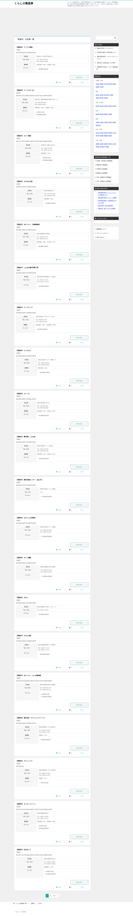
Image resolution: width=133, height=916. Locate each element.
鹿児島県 (102, 146)
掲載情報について (101, 229)
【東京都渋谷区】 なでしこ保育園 (107, 197)
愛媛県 (106, 135)
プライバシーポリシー (102, 233)
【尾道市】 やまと (22, 597)
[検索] (106, 38)
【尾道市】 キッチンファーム (25, 804)
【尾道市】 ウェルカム (23, 350)
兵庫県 (106, 122)
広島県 (102, 133)
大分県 (114, 144)
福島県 (97, 87)
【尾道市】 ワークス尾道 (24, 47)
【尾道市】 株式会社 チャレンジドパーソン (31, 718)
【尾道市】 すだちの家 (23, 635)
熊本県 (110, 144)
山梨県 (110, 106)
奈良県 (110, 122)
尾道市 (18, 50)
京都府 (102, 122)
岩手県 (106, 84)
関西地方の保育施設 (102, 173)
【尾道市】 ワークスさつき (25, 90)
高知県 (110, 135)
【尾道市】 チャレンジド (24, 761)
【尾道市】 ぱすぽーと (23, 849)
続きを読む (82, 77)
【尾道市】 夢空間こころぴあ (25, 436)
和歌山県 (98, 125)
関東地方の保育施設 (102, 165)
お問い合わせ (100, 237)
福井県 (106, 106)
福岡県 (97, 144)
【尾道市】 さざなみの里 (24, 181)
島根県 (110, 133)
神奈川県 (106, 95)
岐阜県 (102, 114)
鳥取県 (106, 133)
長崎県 (106, 144)
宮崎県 (97, 146)
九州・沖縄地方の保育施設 (103, 181)
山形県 (102, 87)
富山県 (102, 106)
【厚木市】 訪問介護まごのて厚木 (105, 63)
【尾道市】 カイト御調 (23, 557)
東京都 (97, 95)
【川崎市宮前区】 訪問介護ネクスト (106, 52)
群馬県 (106, 98)
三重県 (110, 114)
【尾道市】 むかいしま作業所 (25, 518)
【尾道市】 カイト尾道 (23, 136)
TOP (21, 903)
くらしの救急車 (23, 3)
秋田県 (110, 84)
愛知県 (97, 114)
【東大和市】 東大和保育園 (105, 205)
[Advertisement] (66, 21)
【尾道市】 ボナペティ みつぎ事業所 (28, 675)
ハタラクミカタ (101, 218)
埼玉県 (102, 95)
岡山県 (97, 133)
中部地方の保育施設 (102, 169)
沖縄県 (107, 146)
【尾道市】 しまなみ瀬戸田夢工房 (27, 267)
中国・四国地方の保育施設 (103, 177)
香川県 (97, 135)
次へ (54, 895)
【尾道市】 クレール (23, 393)
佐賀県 (102, 144)
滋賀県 (114, 122)
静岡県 (106, 114)
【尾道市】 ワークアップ (24, 307)
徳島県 (102, 135)
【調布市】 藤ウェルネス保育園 (106, 208)
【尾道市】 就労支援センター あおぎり (29, 480)
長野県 (114, 106)
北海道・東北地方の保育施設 (104, 161)
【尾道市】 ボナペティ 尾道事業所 (28, 224)
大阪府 (97, 122)
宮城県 (114, 84)
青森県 (102, 84)
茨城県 (97, 98)
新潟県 (97, 106)
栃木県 (102, 98)
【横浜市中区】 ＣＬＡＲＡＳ (104, 48)
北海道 (97, 84)
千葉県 (111, 95)
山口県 (114, 133)
